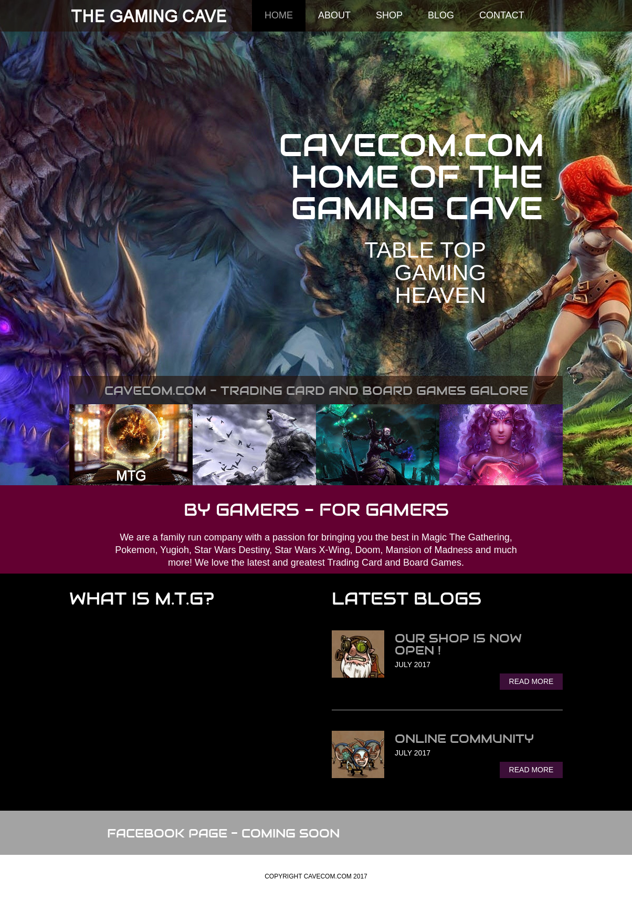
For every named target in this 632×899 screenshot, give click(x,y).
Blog (441, 15)
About (334, 15)
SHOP (389, 15)
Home (279, 15)
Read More (531, 681)
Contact (501, 15)
